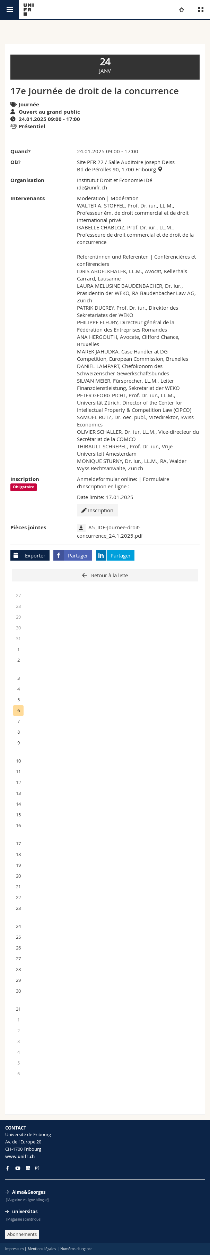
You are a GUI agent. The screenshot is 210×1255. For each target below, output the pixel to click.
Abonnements (22, 1234)
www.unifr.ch (20, 1156)
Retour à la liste (109, 575)
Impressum (14, 1249)
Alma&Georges (28, 1192)
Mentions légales (42, 1249)
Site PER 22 (90, 161)
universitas (24, 1211)
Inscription (97, 510)
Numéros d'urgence (76, 1249)
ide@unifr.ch (92, 187)
